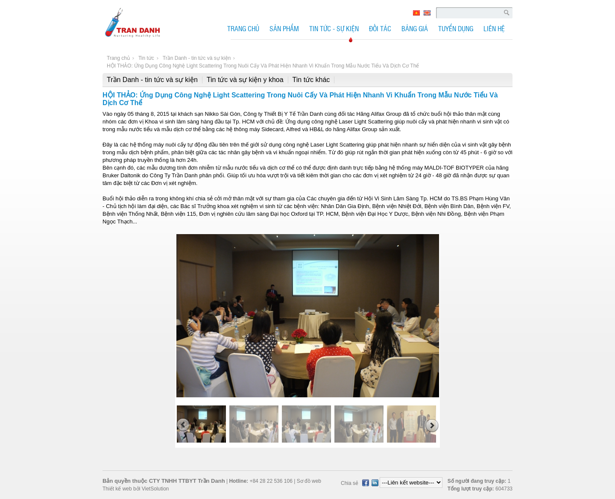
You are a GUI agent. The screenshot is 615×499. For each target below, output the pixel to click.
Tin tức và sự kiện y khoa (245, 79)
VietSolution (154, 489)
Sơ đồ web (309, 481)
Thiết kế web (117, 489)
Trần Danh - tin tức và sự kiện (152, 79)
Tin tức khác (311, 79)
